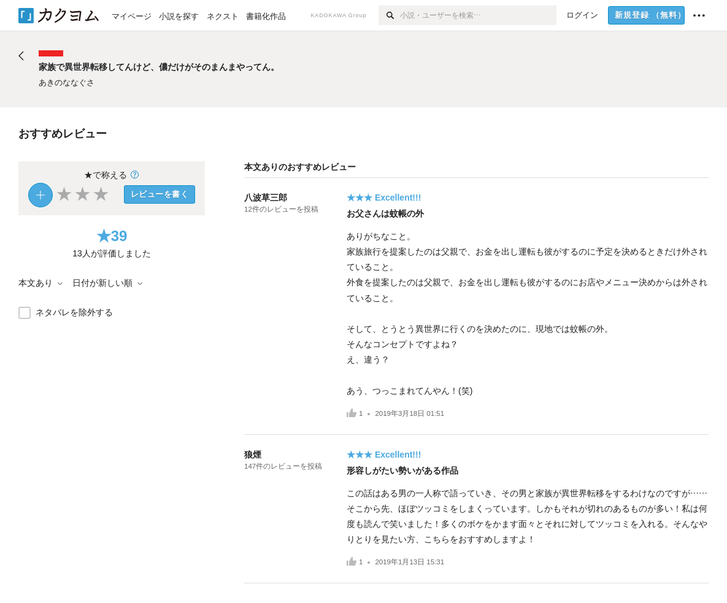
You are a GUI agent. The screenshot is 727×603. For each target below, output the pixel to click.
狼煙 (252, 454)
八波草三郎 (265, 197)
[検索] (389, 15)
